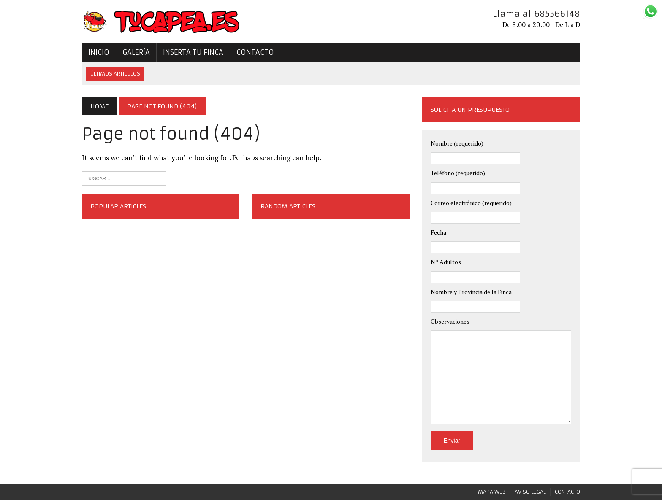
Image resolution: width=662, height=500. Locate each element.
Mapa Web (492, 492)
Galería (136, 52)
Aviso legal (530, 492)
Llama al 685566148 (536, 13)
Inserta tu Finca (193, 52)
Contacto (255, 52)
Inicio (98, 52)
